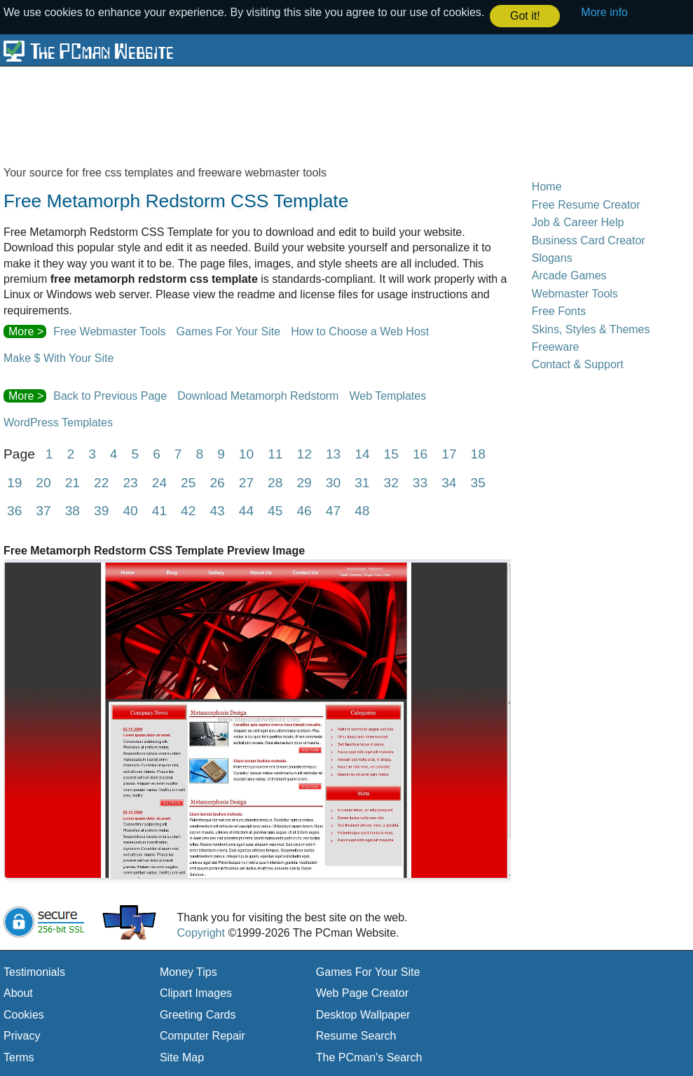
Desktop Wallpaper (363, 1014)
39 (101, 510)
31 (362, 482)
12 (304, 453)
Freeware (555, 346)
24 (159, 482)
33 (420, 482)
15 (391, 453)
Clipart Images (196, 992)
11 (275, 453)
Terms (19, 1057)
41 (159, 510)
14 (362, 453)
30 (333, 482)
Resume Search (356, 1035)
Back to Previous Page (110, 395)
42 (188, 510)
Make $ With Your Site (59, 357)
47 (333, 510)
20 (43, 482)
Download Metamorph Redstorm (257, 395)
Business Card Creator (588, 240)
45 (275, 510)
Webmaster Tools (575, 293)
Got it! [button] (525, 16)
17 (448, 453)
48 (362, 510)
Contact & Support (578, 364)
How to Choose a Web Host (360, 331)
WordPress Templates (58, 422)
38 (72, 510)
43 (217, 510)
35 (478, 482)
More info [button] (604, 12)
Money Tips (188, 971)
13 (333, 453)
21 (72, 482)
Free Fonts (559, 310)
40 (130, 510)
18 (478, 453)
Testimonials (34, 971)
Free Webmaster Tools (109, 331)
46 (303, 510)
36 (14, 510)
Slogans (552, 257)
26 (217, 482)
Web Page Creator (362, 992)
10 (246, 453)
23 (130, 482)
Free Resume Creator (586, 204)
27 (246, 482)
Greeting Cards (198, 1014)
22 (101, 482)
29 (303, 482)
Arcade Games (569, 275)
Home (547, 186)
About (18, 992)
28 (275, 482)
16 (420, 453)
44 (246, 510)
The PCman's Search (369, 1057)
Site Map (182, 1057)
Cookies (24, 1014)
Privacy (22, 1035)
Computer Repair (202, 1035)
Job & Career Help (578, 222)
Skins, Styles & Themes (591, 328)
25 (188, 482)
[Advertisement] (343, 115)
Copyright (200, 932)
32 (390, 482)
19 (14, 482)
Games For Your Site (229, 331)
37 (43, 510)
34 (448, 482)
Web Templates (387, 395)
